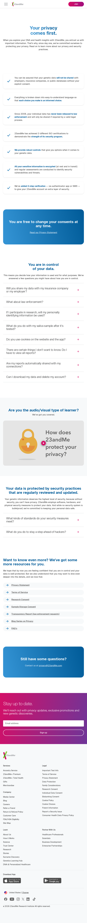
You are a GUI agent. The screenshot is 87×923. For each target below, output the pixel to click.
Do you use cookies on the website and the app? (36, 339)
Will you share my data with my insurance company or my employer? (37, 290)
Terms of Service (19, 592)
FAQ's (14, 628)
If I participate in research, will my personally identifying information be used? (32, 314)
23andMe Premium (12, 774)
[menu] (6, 4)
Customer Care (9, 816)
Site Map (7, 823)
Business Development (51, 842)
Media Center (9, 797)
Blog (5, 801)
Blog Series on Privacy (22, 621)
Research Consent (20, 599)
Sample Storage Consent (23, 607)
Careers (6, 804)
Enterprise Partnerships (52, 846)
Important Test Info (50, 770)
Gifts (5, 782)
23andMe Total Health (13, 778)
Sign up (43, 732)
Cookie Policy (48, 800)
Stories (6, 853)
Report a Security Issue (52, 812)
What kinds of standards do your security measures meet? (37, 520)
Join (76, 4)
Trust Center (8, 846)
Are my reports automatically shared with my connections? (33, 365)
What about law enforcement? (24, 302)
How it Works (8, 838)
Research (7, 849)
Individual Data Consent (52, 793)
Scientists (46, 838)
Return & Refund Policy (13, 812)
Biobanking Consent (50, 797)
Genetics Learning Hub (13, 861)
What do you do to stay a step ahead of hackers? (36, 532)
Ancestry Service (10, 770)
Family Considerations (51, 785)
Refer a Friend (9, 808)
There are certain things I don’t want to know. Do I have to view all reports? (36, 351)
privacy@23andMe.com (50, 665)
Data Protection (49, 782)
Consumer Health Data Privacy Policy (58, 815)
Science (6, 842)
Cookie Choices (48, 804)
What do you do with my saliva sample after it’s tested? (34, 327)
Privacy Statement (20, 585)
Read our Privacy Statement (43, 232)
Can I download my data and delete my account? (36, 377)
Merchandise (8, 785)
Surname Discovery (11, 857)
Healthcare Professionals (52, 835)
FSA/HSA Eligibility (11, 819)
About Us (7, 835)
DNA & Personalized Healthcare (16, 864)
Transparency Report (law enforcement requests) (35, 614)
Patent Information (50, 808)
